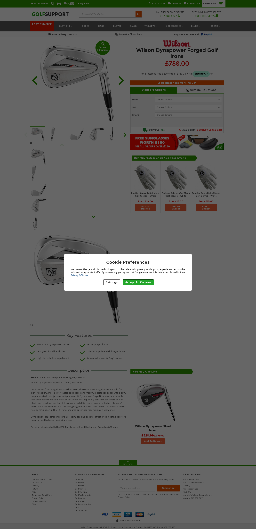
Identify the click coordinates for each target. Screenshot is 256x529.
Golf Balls (79, 485)
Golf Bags (79, 482)
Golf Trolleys (81, 501)
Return (35, 489)
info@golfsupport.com (201, 495)
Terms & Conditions (166, 494)
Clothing (65, 26)
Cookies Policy (39, 501)
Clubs (195, 26)
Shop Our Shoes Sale (128, 34)
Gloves (118, 26)
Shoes (86, 26)
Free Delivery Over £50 (62, 34)
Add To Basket (153, 441)
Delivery (174, 3)
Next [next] (124, 135)
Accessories (174, 26)
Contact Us (192, 3)
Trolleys (150, 26)
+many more (82, 3)
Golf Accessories (83, 504)
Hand (135, 99)
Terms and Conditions (42, 495)
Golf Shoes (80, 498)
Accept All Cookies (138, 282)
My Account (157, 3)
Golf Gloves (80, 489)
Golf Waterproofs (83, 495)
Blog (34, 504)
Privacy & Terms (79, 275)
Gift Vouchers (81, 510)
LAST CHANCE (42, 26)
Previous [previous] (25, 135)
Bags (102, 26)
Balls (133, 26)
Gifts (77, 507)
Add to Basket (145, 207)
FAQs (34, 492)
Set (134, 107)
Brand (215, 26)
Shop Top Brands (39, 3)
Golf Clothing (81, 492)
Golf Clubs (80, 479)
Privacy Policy (38, 498)
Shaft (135, 115)
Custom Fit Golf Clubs (42, 479)
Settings (112, 282)
